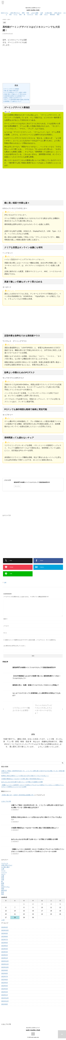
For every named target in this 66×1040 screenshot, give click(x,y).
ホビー (46, 14)
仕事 (41, 14)
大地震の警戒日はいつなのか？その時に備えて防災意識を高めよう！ (22, 779)
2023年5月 (4, 946)
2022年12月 (5, 961)
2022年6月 (4, 980)
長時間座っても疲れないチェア (12, 101)
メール (6, 626)
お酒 (41, 13)
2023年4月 (4, 949)
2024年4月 (4, 927)
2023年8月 (4, 937)
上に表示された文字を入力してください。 (14, 646)
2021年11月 (5, 1001)
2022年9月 (4, 970)
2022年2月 (4, 992)
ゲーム (15, 14)
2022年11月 (5, 964)
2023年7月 (4, 940)
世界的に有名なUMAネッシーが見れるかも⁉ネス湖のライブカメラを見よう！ (25, 776)
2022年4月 (4, 986)
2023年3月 (4, 952)
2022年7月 (4, 977)
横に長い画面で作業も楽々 (11, 90)
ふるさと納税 (34, 13)
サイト (5, 633)
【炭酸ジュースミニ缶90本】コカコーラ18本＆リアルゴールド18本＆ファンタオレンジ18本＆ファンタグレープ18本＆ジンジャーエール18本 (32, 786)
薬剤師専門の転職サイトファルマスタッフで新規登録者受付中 (34, 668)
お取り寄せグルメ (15, 13)
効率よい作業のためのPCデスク (13, 97)
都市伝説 (52, 14)
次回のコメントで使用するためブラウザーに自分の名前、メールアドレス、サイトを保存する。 (31, 640)
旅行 (20, 14)
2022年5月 (4, 983)
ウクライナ (30, 14)
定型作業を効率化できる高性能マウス (14, 96)
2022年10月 (5, 967)
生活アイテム (4, 13)
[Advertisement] (33, 187)
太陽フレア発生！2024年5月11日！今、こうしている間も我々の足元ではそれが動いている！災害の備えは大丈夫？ (32, 772)
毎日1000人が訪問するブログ (33, 1028)
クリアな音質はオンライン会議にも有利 (15, 92)
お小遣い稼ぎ (48, 13)
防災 (36, 14)
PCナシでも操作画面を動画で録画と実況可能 (16, 99)
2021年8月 (4, 1004)
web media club (33, 10)
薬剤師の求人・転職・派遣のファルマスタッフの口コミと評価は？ (35, 685)
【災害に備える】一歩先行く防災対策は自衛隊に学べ (17, 795)
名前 (5, 619)
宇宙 (10, 14)
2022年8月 (4, 973)
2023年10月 (5, 930)
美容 (58, 14)
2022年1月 (4, 995)
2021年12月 (5, 998)
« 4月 (3, 920)
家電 (23, 13)
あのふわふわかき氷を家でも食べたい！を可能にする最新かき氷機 (22, 782)
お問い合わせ (57, 13)
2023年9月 (4, 933)
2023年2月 (4, 955)
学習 (28, 13)
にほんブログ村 (6, 801)
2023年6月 (4, 943)
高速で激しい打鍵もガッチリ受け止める (15, 94)
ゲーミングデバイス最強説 (11, 88)
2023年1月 (4, 958)
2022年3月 (4, 989)
